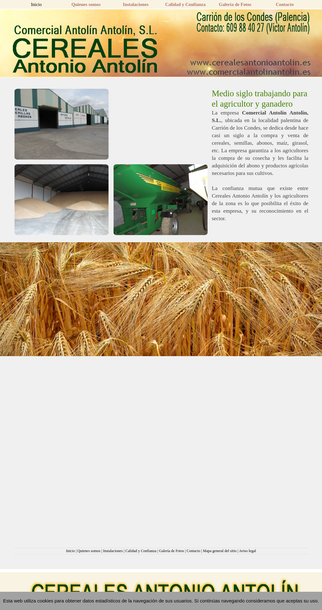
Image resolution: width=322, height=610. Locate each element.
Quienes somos (88, 551)
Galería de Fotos (171, 551)
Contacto (193, 551)
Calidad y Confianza (141, 551)
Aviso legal (247, 551)
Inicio (70, 551)
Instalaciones (113, 551)
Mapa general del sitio (219, 551)
